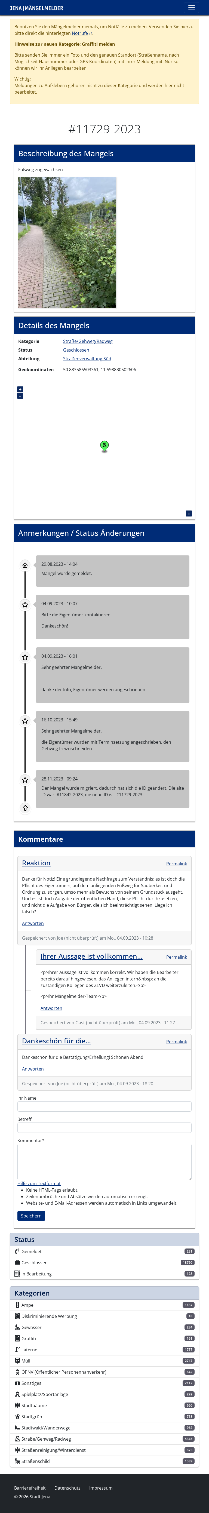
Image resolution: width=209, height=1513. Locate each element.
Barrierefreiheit (30, 1488)
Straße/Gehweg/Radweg (88, 341)
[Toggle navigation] (191, 7)
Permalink (176, 864)
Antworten (33, 923)
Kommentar (29, 1140)
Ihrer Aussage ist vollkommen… (92, 956)
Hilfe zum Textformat (39, 1183)
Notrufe (82, 33)
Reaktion (36, 862)
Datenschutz (67, 1488)
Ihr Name (26, 1098)
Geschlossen (76, 350)
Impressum (101, 1488)
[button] (67, 242)
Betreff (24, 1119)
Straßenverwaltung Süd (87, 359)
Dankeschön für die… (56, 1040)
